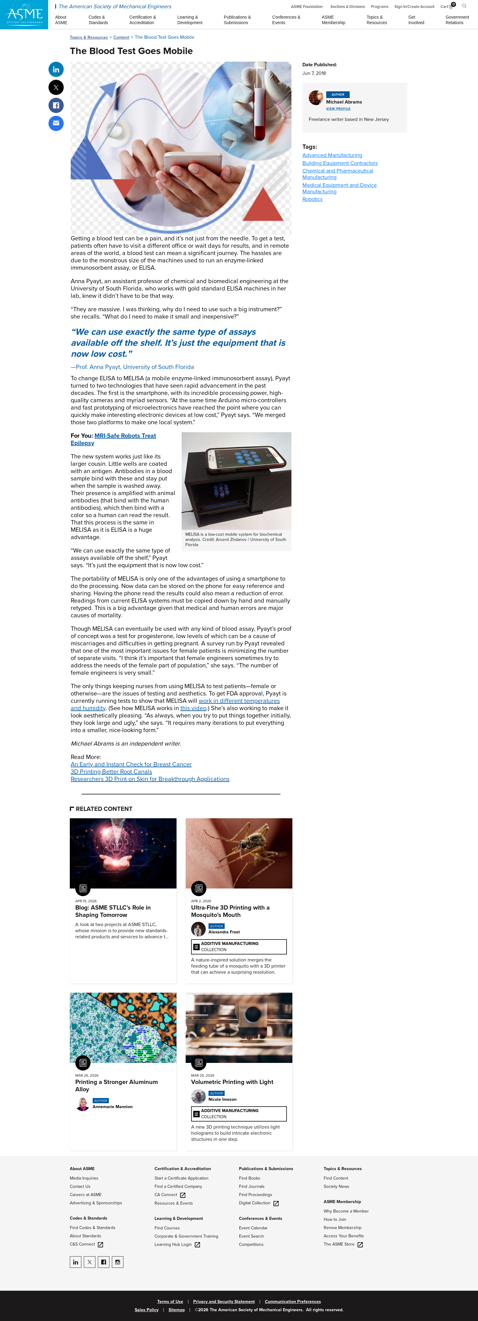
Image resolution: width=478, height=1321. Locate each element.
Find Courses (167, 1228)
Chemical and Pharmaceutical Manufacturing (337, 174)
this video (193, 708)
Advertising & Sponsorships (96, 1203)
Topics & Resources (89, 37)
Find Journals (252, 1186)
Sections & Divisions (347, 6)
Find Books (249, 1178)
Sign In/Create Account (414, 6)
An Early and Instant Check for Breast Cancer (131, 764)
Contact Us (80, 1186)
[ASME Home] (24, 14)
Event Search (251, 1236)
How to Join (335, 1219)
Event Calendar (253, 1228)
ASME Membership (342, 1201)
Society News (336, 1186)
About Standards (85, 1236)
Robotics (312, 199)
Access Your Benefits (344, 1236)
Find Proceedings (255, 1194)
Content (121, 37)
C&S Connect (86, 1244)
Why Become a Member (346, 1211)
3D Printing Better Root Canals (111, 771)
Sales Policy (147, 1310)
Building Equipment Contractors (340, 163)
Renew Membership (343, 1227)
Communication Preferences (293, 1302)
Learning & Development (179, 1218)
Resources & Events (174, 1203)
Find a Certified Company (178, 1186)
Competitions (251, 1244)
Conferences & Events (260, 1218)
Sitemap (177, 1310)
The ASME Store (343, 1244)
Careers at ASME (86, 1194)
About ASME (82, 1168)
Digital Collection (259, 1203)
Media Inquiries (84, 1178)
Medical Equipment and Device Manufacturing (339, 188)
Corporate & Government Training (186, 1236)
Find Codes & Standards (93, 1227)
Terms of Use (170, 1302)
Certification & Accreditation (183, 1168)
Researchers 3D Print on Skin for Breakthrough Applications (150, 779)
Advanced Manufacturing (332, 155)
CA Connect (170, 1194)
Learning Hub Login (177, 1244)
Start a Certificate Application (182, 1178)
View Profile (338, 109)
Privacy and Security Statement (224, 1302)
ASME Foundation (307, 6)
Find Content (336, 1178)
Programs (379, 6)
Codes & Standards (88, 1218)
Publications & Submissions (266, 1168)
